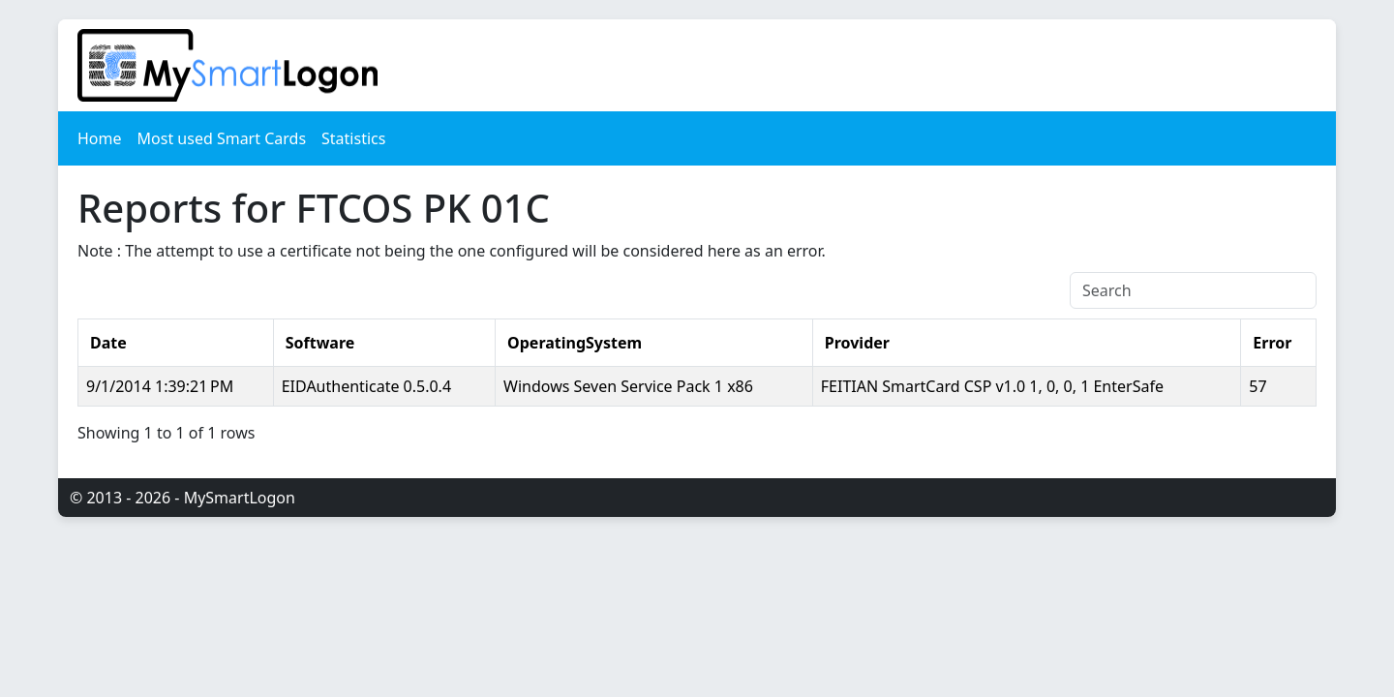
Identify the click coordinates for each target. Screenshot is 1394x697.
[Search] (1193, 290)
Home (99, 138)
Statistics (353, 138)
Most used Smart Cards (222, 138)
